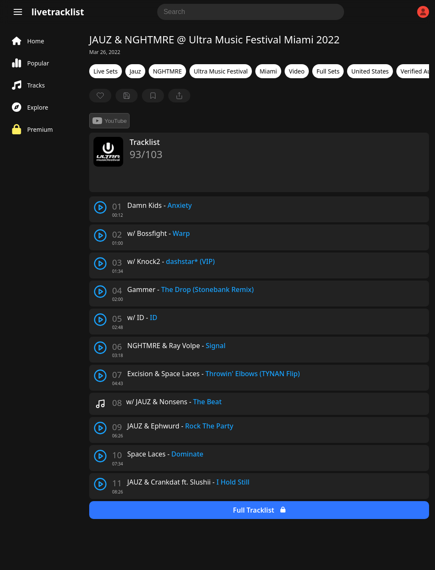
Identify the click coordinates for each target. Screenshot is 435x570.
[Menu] (17, 12)
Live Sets (105, 71)
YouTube (109, 121)
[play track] (100, 207)
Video (297, 71)
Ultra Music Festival (221, 71)
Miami (268, 71)
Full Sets (327, 71)
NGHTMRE (167, 71)
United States (370, 71)
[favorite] (100, 95)
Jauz (135, 71)
